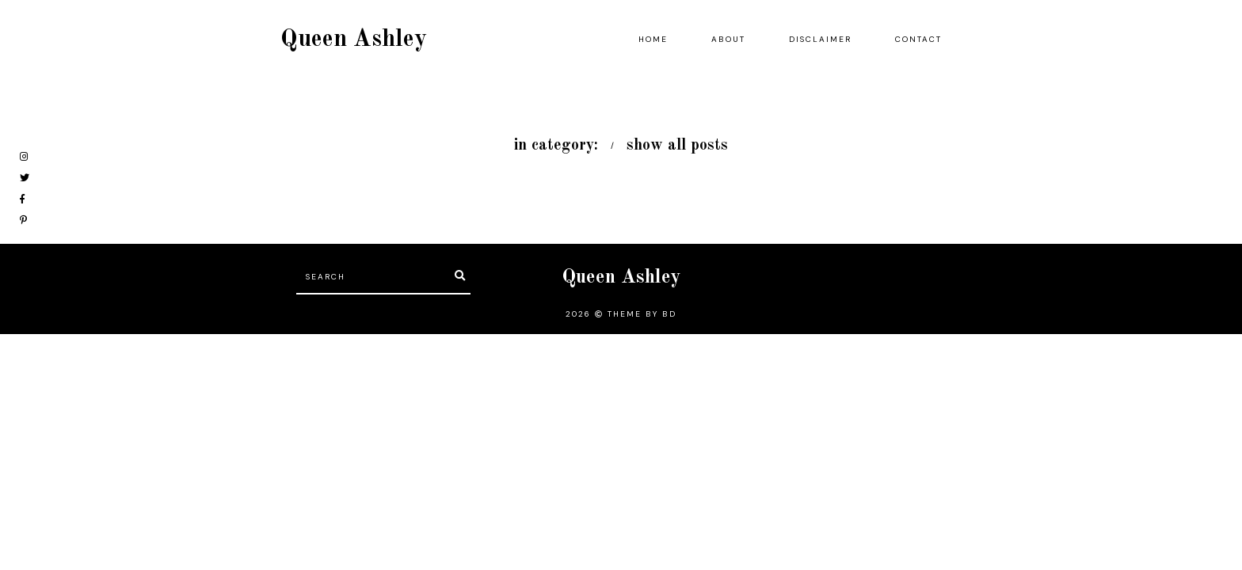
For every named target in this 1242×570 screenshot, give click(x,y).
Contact (918, 39)
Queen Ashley (353, 39)
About (728, 39)
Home (653, 39)
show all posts (677, 146)
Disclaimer (820, 39)
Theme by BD (642, 314)
